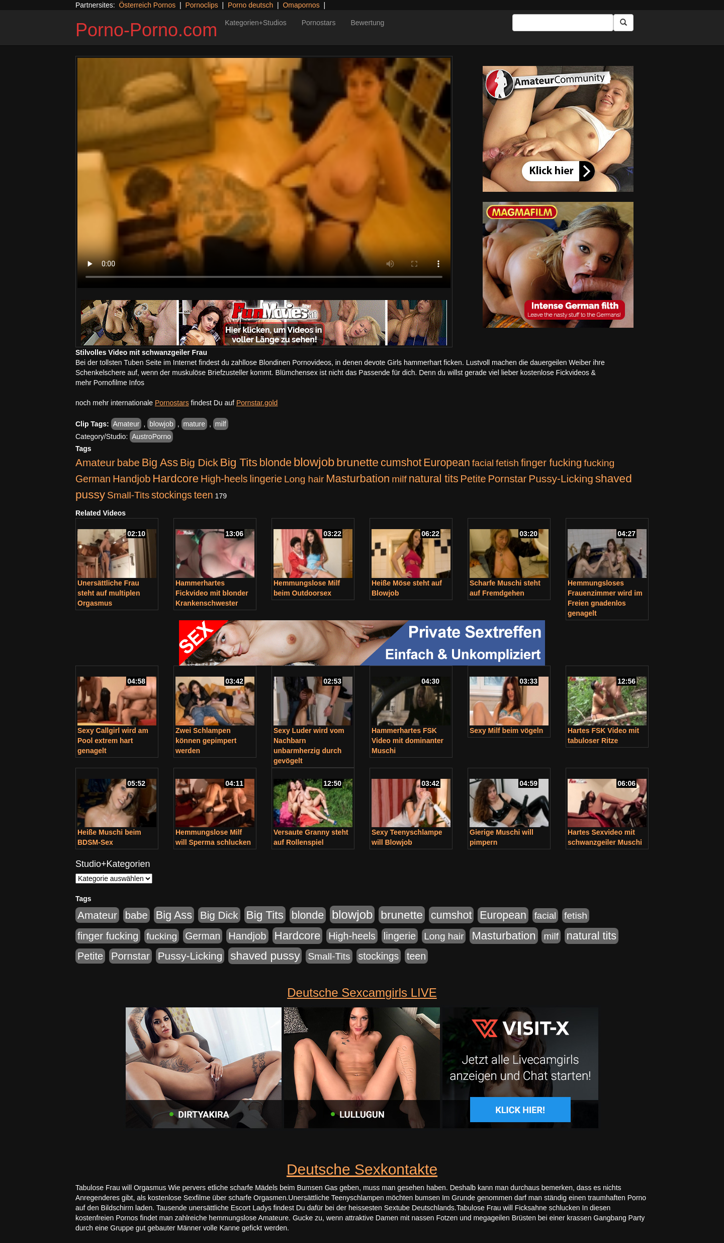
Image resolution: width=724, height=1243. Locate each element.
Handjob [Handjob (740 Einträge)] (131, 478)
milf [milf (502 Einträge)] (399, 479)
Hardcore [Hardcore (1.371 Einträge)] (175, 478)
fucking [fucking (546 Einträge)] (599, 463)
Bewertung (367, 23)
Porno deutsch (250, 5)
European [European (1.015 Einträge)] (446, 463)
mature (195, 424)
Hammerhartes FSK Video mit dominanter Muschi (407, 740)
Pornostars (319, 23)
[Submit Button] (623, 22)
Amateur (126, 424)
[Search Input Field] (562, 22)
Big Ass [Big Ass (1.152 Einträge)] (160, 462)
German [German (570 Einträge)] (93, 478)
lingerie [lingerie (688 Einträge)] (265, 478)
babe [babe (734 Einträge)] (128, 462)
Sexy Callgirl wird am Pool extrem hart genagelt (112, 740)
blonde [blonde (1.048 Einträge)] (275, 463)
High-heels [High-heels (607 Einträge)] (224, 478)
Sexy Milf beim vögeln (506, 730)
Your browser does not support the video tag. (263, 173)
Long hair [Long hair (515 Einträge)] (304, 479)
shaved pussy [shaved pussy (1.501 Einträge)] (265, 955)
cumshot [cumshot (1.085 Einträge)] (401, 462)
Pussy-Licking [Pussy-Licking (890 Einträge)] (560, 478)
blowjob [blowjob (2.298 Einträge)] (314, 462)
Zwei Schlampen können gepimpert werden (205, 740)
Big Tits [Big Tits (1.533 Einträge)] (238, 462)
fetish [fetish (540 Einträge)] (507, 463)
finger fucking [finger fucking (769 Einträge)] (551, 462)
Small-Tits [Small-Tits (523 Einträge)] (128, 495)
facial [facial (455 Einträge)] (483, 463)
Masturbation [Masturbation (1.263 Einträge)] (358, 478)
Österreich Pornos (147, 5)
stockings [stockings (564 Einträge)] (171, 494)
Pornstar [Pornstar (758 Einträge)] (507, 478)
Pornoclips (201, 5)
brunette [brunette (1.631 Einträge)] (357, 462)
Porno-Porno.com (146, 30)
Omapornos (301, 5)
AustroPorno (151, 436)
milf (220, 424)
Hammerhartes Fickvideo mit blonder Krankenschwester (211, 593)
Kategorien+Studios (256, 23)
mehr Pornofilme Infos (109, 383)
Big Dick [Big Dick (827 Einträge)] (199, 462)
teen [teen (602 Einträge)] (203, 494)
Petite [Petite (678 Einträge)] (473, 478)
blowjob (161, 424)
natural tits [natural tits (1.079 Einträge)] (434, 479)
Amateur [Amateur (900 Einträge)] (95, 462)
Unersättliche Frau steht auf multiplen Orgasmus (108, 593)
